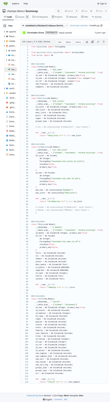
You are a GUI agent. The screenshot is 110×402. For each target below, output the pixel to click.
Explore (15, 3)
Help (25, 3)
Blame (68, 42)
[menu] (47, 399)
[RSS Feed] (58, 11)
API (65, 399)
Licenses (58, 399)
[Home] (5, 3)
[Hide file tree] (4, 25)
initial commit (65, 32)
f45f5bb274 (51, 33)
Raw (60, 42)
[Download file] (87, 42)
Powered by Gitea (35, 395)
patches (84, 25)
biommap (32, 11)
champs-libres (15, 11)
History (78, 42)
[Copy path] (101, 25)
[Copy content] (92, 42)
